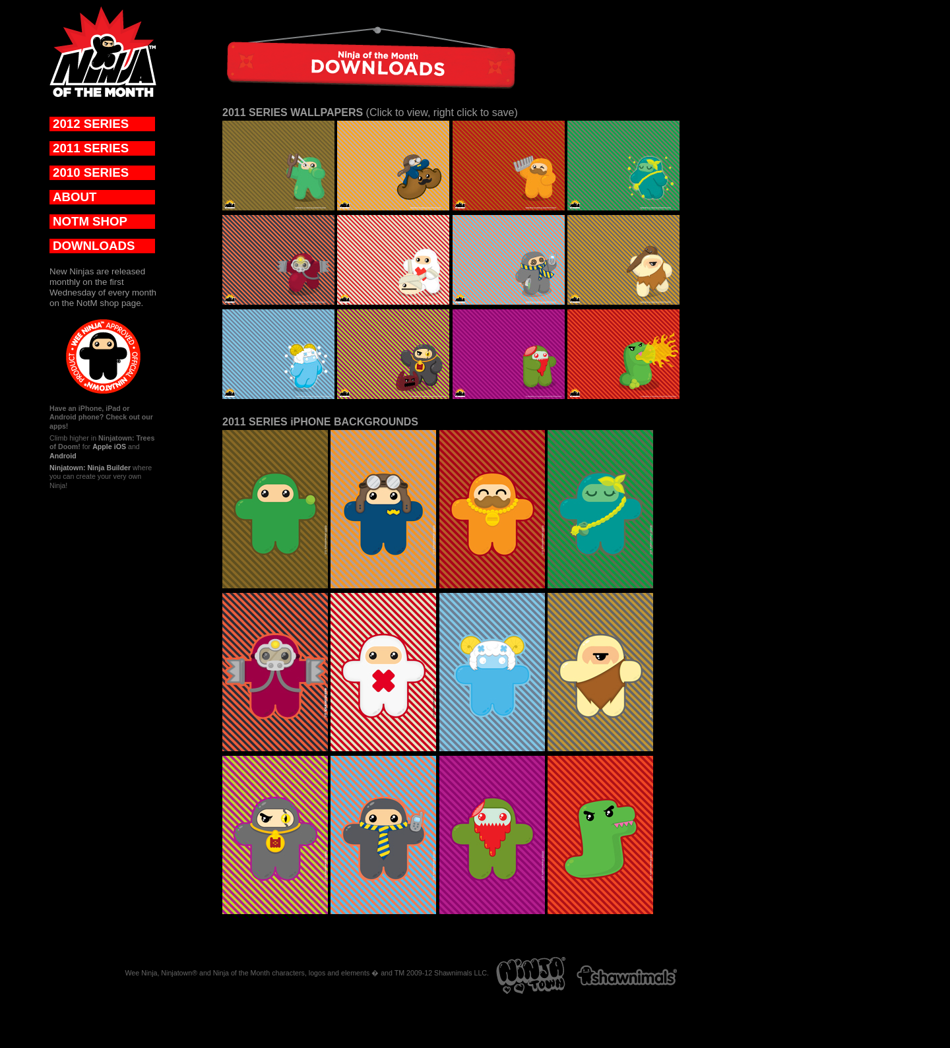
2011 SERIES (91, 148)
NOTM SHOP (90, 221)
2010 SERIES (91, 172)
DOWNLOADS (94, 246)
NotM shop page (109, 303)
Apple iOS (109, 446)
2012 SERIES (91, 124)
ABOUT (74, 197)
